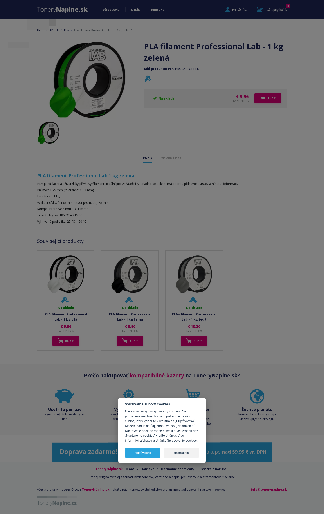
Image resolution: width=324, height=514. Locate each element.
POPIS (147, 157)
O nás (135, 9)
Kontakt (157, 9)
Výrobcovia (111, 9)
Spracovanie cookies (182, 441)
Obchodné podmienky (177, 469)
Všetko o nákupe (214, 469)
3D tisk (54, 30)
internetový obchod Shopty (146, 489)
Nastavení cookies (212, 489)
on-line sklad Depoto (182, 489)
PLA (66, 30)
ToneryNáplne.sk (95, 489)
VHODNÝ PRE (171, 157)
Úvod (40, 30)
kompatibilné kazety (157, 375)
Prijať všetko (142, 452)
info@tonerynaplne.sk (269, 489)
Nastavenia (181, 452)
